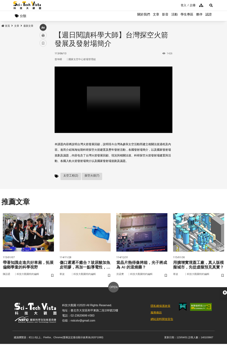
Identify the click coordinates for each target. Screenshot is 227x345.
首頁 (5, 26)
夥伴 (199, 16)
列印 (43, 99)
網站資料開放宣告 (162, 320)
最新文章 (28, 26)
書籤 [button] (43, 107)
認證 (208, 16)
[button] (209, 5)
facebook (43, 68)
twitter (43, 75)
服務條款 (156, 313)
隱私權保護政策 (160, 307)
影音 (165, 16)
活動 (174, 16)
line (42, 83)
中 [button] (43, 91)
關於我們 (143, 16)
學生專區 (187, 16)
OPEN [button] (113, 288)
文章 (156, 16)
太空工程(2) (70, 175)
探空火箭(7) (92, 175)
